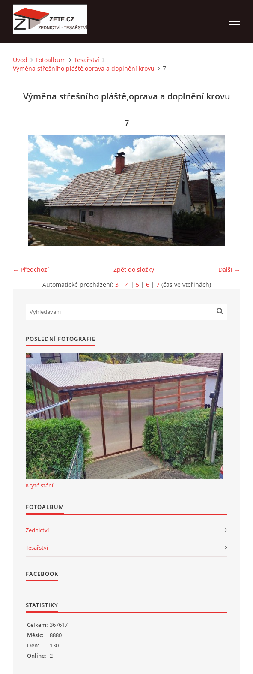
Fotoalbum (51, 60)
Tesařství (86, 60)
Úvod (20, 60)
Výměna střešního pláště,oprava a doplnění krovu (84, 68)
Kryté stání (39, 485)
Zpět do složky (133, 269)
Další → (229, 269)
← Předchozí (31, 269)
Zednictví (37, 530)
